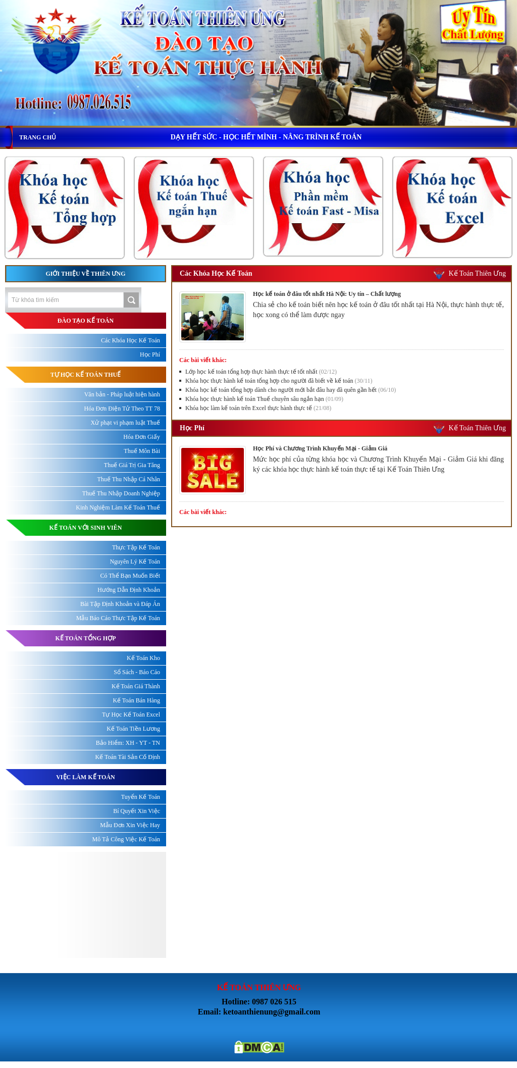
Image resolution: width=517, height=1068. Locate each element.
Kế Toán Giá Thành (136, 686)
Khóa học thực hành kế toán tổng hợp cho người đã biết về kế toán (279, 380)
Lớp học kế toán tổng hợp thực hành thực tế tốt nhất (261, 371)
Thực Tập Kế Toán (136, 547)
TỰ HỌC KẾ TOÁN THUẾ (85, 374)
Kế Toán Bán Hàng (136, 700)
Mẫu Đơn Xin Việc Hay (130, 825)
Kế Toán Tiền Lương (133, 728)
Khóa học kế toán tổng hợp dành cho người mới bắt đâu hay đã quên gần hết (290, 389)
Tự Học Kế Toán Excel (131, 714)
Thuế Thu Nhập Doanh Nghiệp (121, 493)
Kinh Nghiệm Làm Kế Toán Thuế (118, 507)
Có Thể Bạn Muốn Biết (130, 575)
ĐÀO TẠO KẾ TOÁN (86, 320)
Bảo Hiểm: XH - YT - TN (128, 742)
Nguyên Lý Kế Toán (135, 561)
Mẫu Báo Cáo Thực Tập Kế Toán (118, 618)
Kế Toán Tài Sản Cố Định (127, 756)
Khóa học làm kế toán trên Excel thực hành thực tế (258, 408)
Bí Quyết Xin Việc (136, 811)
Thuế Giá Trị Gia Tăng (132, 465)
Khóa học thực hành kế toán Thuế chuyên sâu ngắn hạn (264, 398)
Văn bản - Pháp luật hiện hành (122, 394)
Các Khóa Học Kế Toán (216, 273)
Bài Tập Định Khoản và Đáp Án (120, 603)
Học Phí (192, 428)
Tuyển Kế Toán (140, 796)
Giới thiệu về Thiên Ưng (85, 273)
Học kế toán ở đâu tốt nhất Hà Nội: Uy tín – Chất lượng (327, 293)
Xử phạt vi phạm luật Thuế (125, 422)
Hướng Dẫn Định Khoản (128, 589)
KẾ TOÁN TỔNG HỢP (85, 638)
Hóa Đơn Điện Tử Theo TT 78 (122, 408)
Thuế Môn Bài (142, 450)
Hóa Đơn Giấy (141, 436)
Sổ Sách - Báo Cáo (137, 672)
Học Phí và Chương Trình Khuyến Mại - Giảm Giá (320, 448)
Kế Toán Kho (143, 658)
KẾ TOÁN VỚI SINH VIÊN (85, 527)
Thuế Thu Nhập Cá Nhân (128, 479)
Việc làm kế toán (85, 777)
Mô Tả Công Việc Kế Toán (126, 839)
